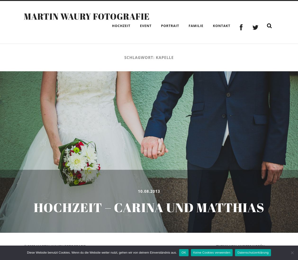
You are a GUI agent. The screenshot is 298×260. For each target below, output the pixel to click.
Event (146, 25)
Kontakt (221, 25)
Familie (196, 25)
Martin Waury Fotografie (87, 16)
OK (183, 252)
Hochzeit (121, 25)
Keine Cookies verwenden (211, 252)
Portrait (170, 25)
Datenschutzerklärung (252, 252)
